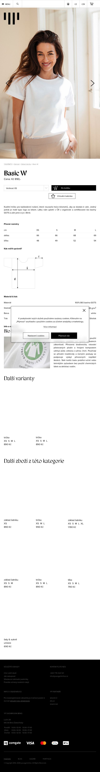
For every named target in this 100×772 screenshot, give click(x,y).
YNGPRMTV (8, 164)
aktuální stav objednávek (20, 701)
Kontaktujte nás (58, 667)
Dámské (17, 164)
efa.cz (52, 701)
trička (6, 437)
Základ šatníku (26, 164)
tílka (70, 579)
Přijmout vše (64, 335)
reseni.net (54, 704)
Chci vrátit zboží (10, 673)
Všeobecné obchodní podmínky (16, 679)
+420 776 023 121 (57, 673)
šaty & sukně (10, 639)
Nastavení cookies (36, 335)
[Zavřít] (84, 310)
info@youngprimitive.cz (59, 676)
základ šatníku (11, 520)
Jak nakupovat (9, 676)
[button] (92, 83)
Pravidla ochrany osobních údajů (16, 682)
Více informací (50, 326)
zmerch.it (53, 698)
